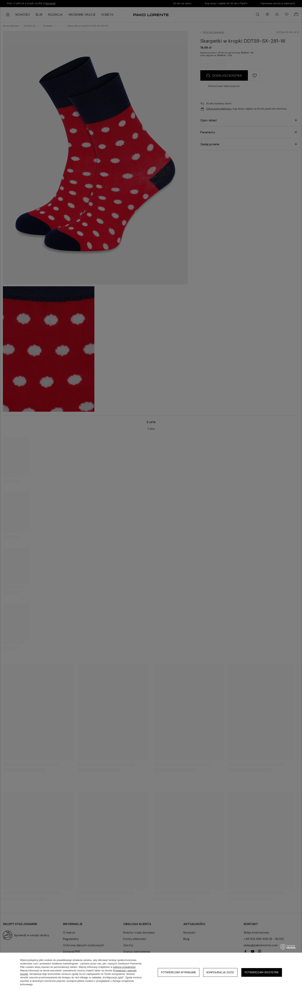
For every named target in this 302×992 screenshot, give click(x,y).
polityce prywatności (124, 967)
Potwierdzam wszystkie (262, 972)
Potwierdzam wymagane (178, 972)
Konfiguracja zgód (220, 972)
